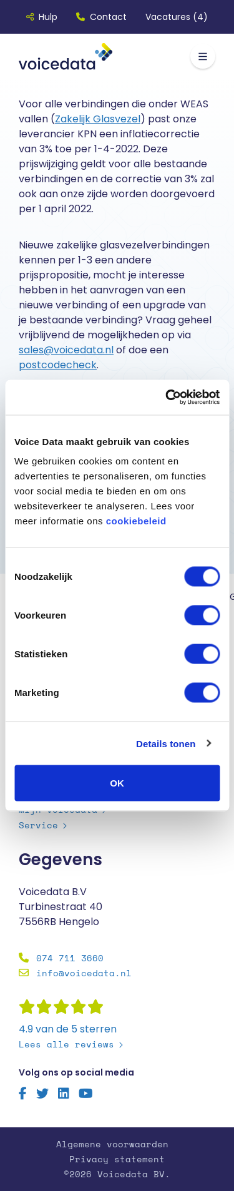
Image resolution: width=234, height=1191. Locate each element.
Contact (101, 17)
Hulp (41, 17)
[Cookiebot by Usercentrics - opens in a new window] (167, 398)
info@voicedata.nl (84, 972)
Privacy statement (117, 1158)
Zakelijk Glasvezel (97, 119)
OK (117, 783)
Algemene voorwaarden (112, 1143)
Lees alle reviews (66, 1044)
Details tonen (165, 743)
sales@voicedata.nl (66, 350)
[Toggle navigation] (202, 56)
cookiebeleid (136, 521)
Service (38, 824)
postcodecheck (58, 365)
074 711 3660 (70, 957)
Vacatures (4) (176, 17)
